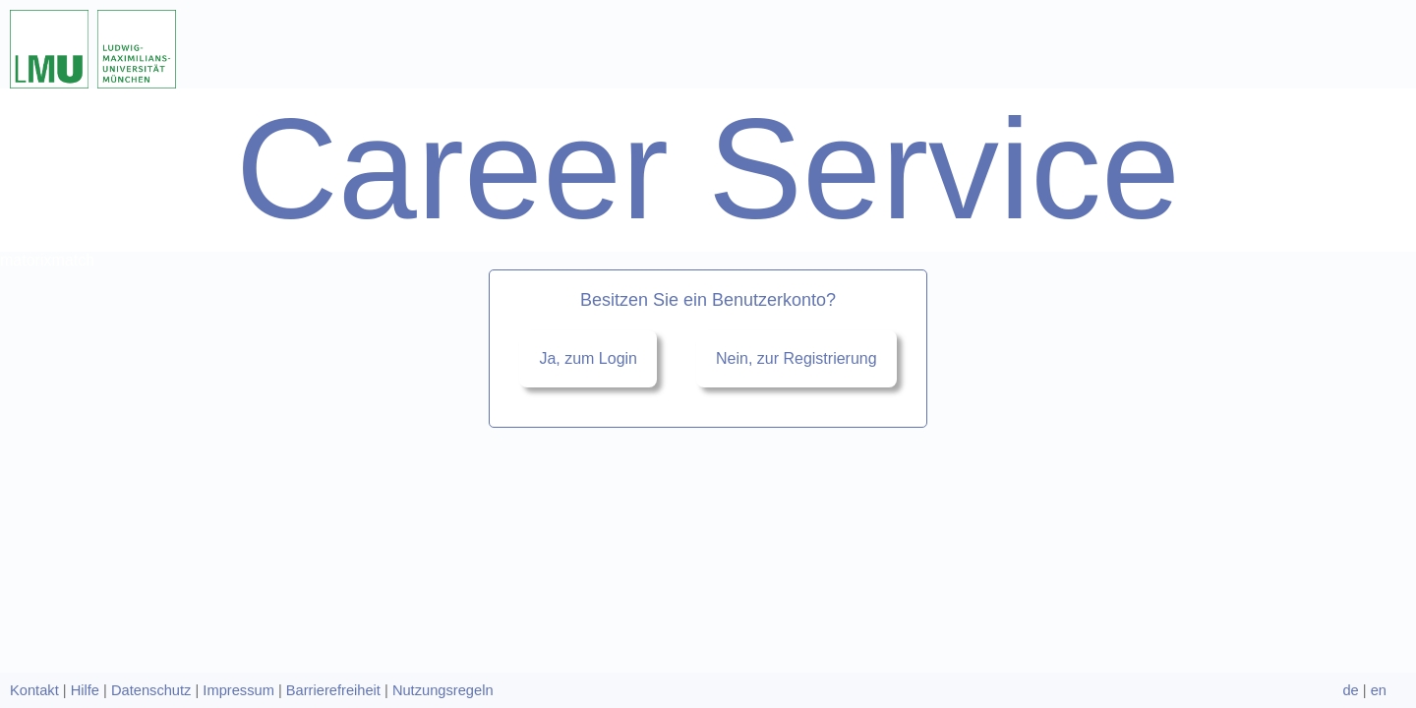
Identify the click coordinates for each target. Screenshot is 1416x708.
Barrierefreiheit (333, 690)
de (1350, 690)
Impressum (238, 690)
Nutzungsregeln (443, 690)
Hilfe (85, 690)
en (1378, 690)
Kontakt (34, 690)
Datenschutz (151, 690)
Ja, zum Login (588, 192)
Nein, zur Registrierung (796, 192)
